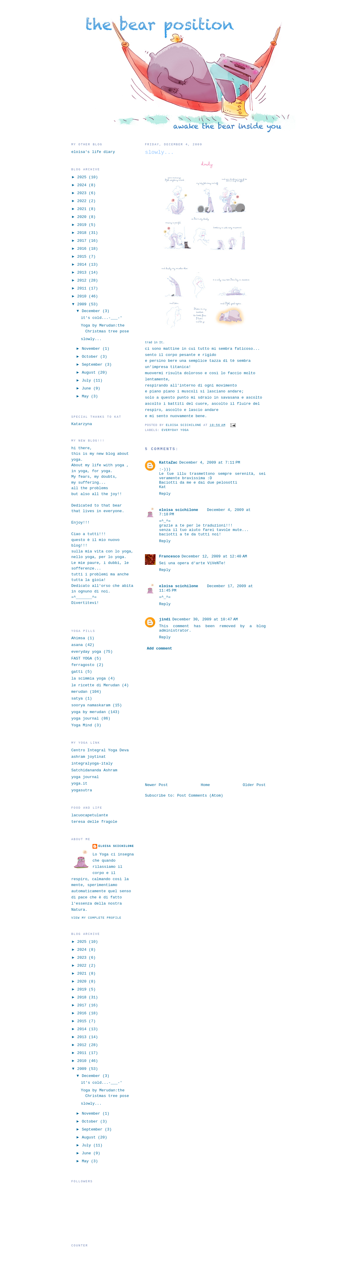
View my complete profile (96, 918)
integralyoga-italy (92, 763)
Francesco (169, 556)
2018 (83, 233)
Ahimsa (78, 638)
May (86, 396)
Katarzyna (81, 424)
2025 (83, 177)
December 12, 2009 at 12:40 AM (214, 556)
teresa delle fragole (94, 822)
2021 (83, 209)
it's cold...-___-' (101, 318)
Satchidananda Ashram (94, 770)
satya (77, 698)
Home (205, 785)
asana (77, 645)
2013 (83, 272)
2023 (83, 193)
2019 (83, 225)
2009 (83, 304)
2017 (83, 241)
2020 (83, 217)
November (92, 349)
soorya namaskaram (90, 705)
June (87, 388)
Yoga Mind (81, 725)
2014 (83, 264)
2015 (83, 256)
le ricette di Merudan (95, 685)
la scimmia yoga (88, 678)
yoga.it (79, 783)
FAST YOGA (81, 658)
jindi (165, 619)
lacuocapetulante (89, 815)
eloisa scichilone (178, 510)
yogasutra (81, 790)
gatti (77, 672)
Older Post (254, 785)
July (87, 380)
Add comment (159, 648)
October (91, 356)
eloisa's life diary (93, 152)
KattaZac (168, 462)
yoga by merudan (88, 712)
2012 (83, 280)
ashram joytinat (88, 757)
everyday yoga (175, 430)
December (92, 311)
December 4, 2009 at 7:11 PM (209, 462)
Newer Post (156, 785)
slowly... (91, 339)
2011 (83, 288)
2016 (83, 249)
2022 (83, 201)
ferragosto (82, 665)
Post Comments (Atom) (200, 795)
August (90, 372)
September (93, 364)
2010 (83, 296)
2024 (83, 185)
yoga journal (85, 718)
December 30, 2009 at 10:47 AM (205, 619)
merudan (79, 692)
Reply (165, 494)
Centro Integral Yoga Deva (100, 750)
